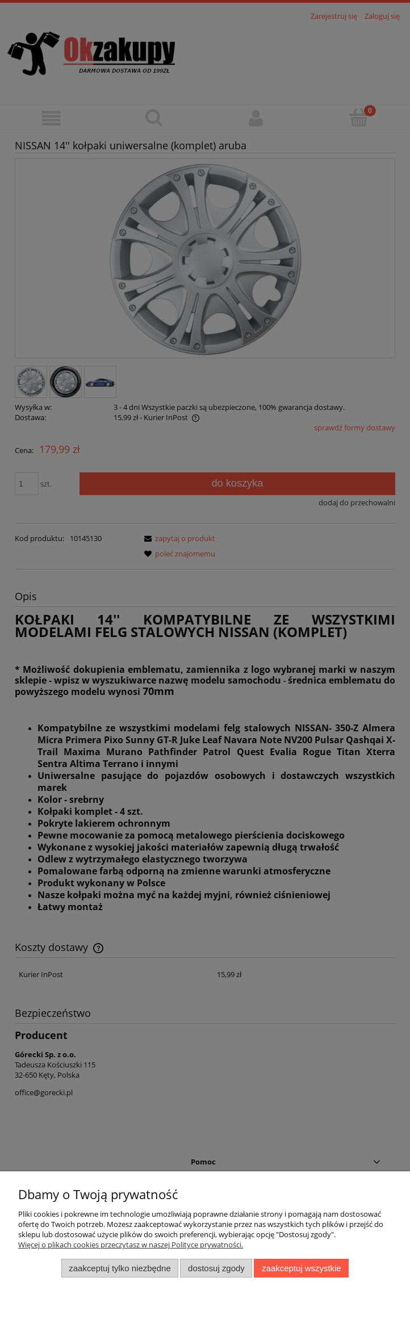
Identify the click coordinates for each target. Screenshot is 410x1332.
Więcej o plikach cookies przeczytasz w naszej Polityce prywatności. (130, 1244)
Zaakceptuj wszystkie (301, 1268)
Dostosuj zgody (216, 1268)
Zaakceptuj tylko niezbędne (119, 1268)
